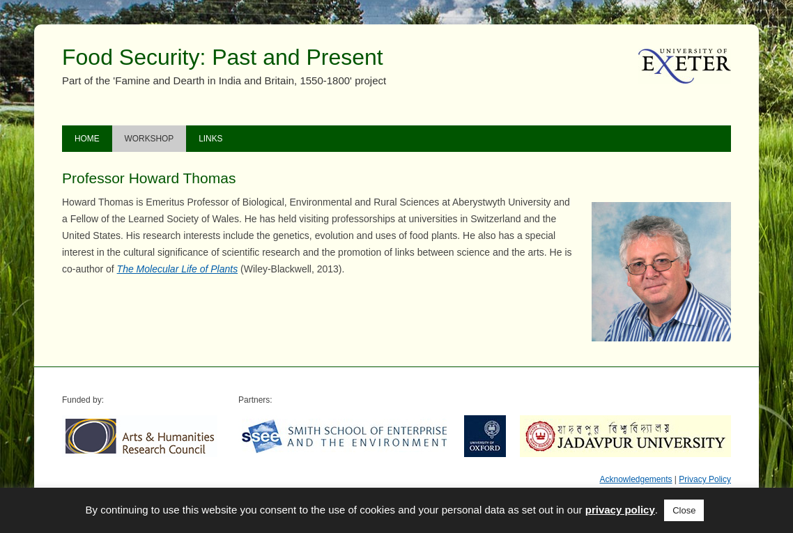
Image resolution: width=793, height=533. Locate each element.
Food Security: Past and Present (222, 57)
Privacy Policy (705, 479)
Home (87, 139)
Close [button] (683, 510)
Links (210, 139)
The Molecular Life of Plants (177, 269)
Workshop (149, 139)
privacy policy (620, 510)
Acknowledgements (635, 479)
